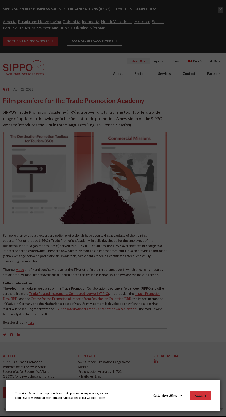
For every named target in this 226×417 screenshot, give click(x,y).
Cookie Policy (95, 397)
